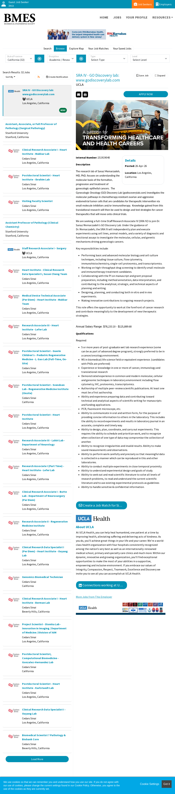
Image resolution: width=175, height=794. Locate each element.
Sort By (9, 76)
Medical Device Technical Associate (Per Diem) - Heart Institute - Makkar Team (44, 299)
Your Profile (137, 17)
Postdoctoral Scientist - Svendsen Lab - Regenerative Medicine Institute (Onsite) (45, 389)
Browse (60, 48)
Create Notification (57, 76)
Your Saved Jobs (122, 48)
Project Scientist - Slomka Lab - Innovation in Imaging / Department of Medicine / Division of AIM (44, 628)
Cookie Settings (149, 784)
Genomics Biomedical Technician (42, 577)
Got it (166, 784)
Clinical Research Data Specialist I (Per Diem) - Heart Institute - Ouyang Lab (45, 551)
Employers (164, 4)
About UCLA (85, 527)
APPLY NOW (146, 94)
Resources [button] (161, 17)
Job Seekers (143, 4)
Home (104, 17)
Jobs (117, 17)
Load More (37, 759)
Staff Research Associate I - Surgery (44, 248)
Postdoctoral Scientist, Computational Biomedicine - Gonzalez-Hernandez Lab (40, 658)
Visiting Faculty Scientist (37, 201)
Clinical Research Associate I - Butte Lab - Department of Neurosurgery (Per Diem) (44, 496)
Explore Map (76, 48)
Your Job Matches (98, 48)
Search (47, 48)
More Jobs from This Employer (94, 596)
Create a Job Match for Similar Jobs (103, 505)
